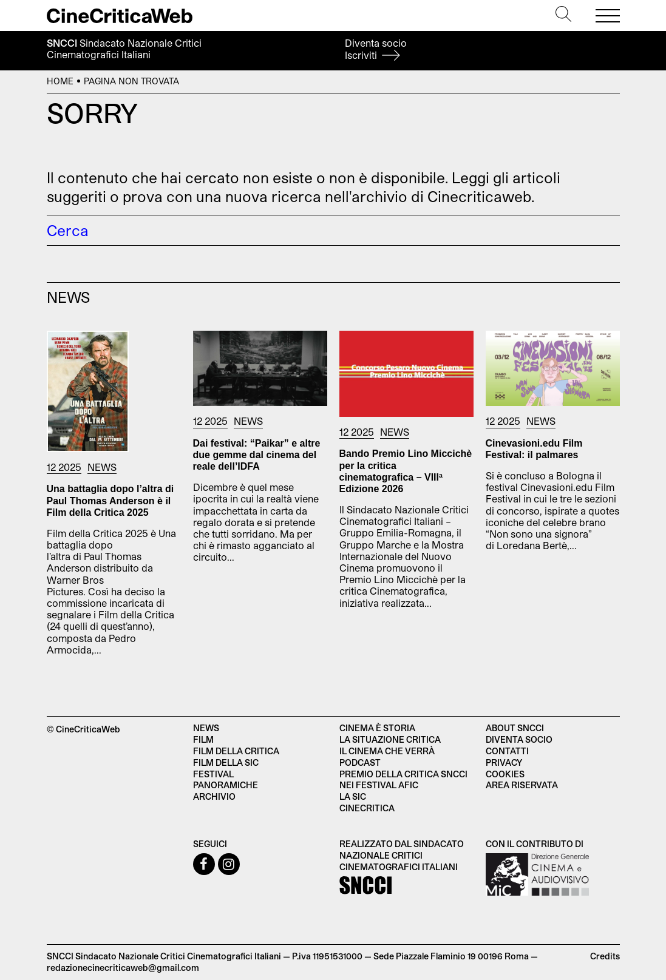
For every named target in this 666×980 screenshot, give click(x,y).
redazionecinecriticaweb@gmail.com (123, 967)
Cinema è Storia (377, 728)
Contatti (507, 751)
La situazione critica (390, 739)
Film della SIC (226, 762)
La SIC (352, 796)
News (102, 467)
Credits (605, 956)
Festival (213, 774)
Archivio (214, 796)
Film (203, 739)
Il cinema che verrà (387, 751)
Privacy (504, 762)
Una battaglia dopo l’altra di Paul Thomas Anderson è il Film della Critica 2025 (110, 500)
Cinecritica (367, 808)
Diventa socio (376, 49)
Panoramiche (225, 785)
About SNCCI (515, 728)
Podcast (360, 762)
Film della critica (236, 751)
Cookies (505, 774)
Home (60, 81)
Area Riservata (522, 785)
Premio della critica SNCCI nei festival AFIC (403, 780)
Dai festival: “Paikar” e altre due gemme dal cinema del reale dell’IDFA (257, 454)
